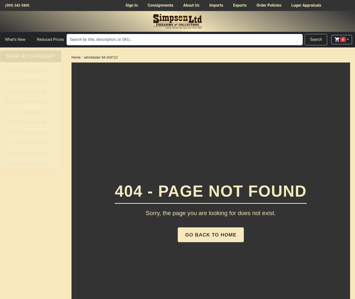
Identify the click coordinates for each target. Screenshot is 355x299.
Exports (240, 5)
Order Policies (268, 5)
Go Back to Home (210, 234)
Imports (216, 5)
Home (76, 57)
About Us (191, 5)
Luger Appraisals (306, 5)
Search (316, 39)
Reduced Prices (50, 39)
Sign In (131, 5)
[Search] (185, 39)
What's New (15, 39)
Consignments (160, 5)
